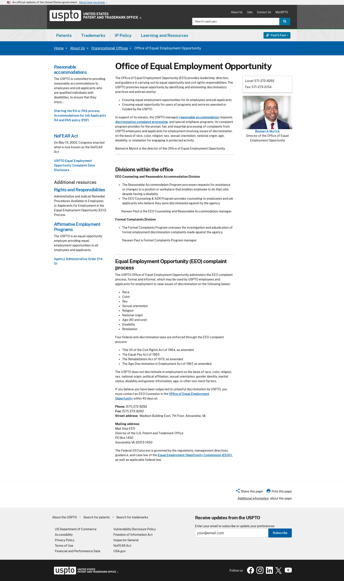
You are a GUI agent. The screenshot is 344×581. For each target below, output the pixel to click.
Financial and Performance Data (77, 551)
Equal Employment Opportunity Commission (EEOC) (195, 455)
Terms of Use (64, 545)
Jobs (250, 12)
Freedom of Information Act (132, 534)
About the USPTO (64, 517)
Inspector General (126, 540)
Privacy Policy (64, 540)
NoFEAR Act (122, 545)
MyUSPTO (282, 12)
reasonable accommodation (199, 117)
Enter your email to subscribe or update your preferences (234, 526)
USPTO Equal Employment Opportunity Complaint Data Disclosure (74, 165)
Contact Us (264, 12)
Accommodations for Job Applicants (80, 115)
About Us (236, 12)
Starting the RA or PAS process (77, 111)
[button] (249, 492)
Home (59, 48)
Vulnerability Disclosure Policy (134, 529)
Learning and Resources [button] (164, 35)
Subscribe (280, 533)
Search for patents (96, 517)
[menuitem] (64, 35)
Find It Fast (276, 35)
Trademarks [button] (93, 35)
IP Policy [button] (123, 35)
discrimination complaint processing (141, 122)
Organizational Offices (109, 48)
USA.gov (119, 551)
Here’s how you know (93, 2)
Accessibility (64, 534)
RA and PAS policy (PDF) (71, 120)
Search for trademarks (132, 517)
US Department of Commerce (76, 529)
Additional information (253, 498)
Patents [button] (64, 35)
